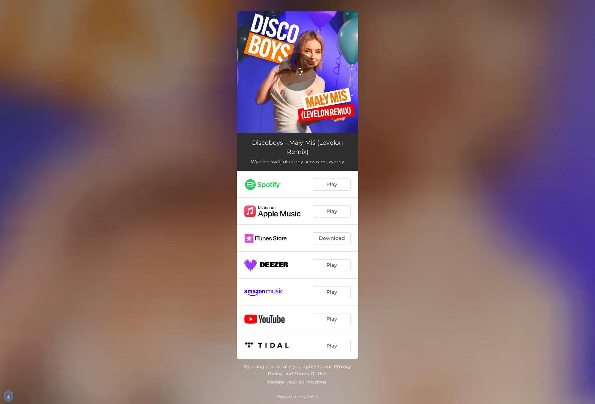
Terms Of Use (310, 373)
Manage (275, 382)
